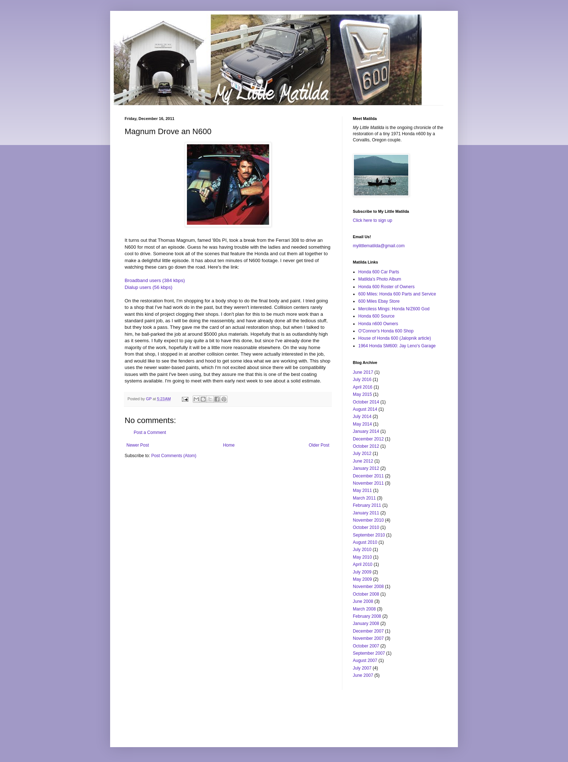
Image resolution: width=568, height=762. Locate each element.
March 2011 (364, 498)
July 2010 (362, 549)
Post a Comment (150, 432)
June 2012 (363, 461)
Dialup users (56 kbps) (148, 287)
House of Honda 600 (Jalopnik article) (394, 338)
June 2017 (363, 372)
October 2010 (366, 527)
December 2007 (368, 631)
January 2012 (366, 468)
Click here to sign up (372, 220)
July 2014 (362, 416)
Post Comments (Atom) (173, 455)
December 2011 (368, 476)
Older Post (319, 445)
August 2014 (365, 409)
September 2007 (369, 653)
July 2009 (362, 572)
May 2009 (362, 579)
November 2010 (368, 520)
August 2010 (365, 542)
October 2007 (366, 646)
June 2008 (363, 601)
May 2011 (362, 490)
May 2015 (362, 394)
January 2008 (366, 623)
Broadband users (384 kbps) (155, 280)
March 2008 (364, 609)
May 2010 (362, 557)
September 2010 (369, 535)
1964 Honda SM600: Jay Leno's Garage (397, 345)
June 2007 (363, 675)
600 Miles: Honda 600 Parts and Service (397, 294)
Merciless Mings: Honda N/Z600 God (394, 308)
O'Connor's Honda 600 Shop (386, 331)
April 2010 (362, 564)
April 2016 (362, 387)
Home (229, 445)
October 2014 (366, 402)
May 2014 (362, 424)
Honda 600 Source (376, 316)
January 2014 (366, 431)
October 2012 (366, 446)
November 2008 (368, 586)
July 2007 (362, 668)
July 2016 (362, 379)
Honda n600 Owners (378, 323)
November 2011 (368, 483)
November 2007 (368, 638)
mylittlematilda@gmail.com (379, 245)
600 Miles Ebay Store (379, 301)
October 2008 (366, 594)
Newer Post (137, 445)
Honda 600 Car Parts (378, 271)
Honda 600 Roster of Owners (386, 286)
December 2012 (368, 439)
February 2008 (367, 616)
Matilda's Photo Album (379, 279)
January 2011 (366, 512)
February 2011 (367, 505)
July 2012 (362, 453)
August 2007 (365, 660)
